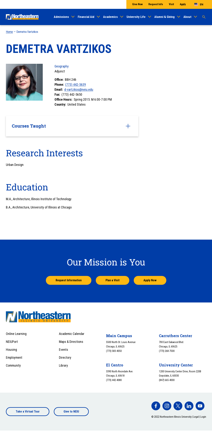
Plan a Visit (113, 280)
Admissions (61, 17)
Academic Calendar (71, 334)
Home (9, 32)
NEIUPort (12, 342)
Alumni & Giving (164, 17)
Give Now (137, 4)
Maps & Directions (71, 342)
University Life (136, 17)
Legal (196, 416)
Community (13, 365)
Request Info (155, 4)
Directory (65, 357)
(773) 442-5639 (75, 84)
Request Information (69, 280)
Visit (171, 4)
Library (63, 365)
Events (63, 350)
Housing (11, 350)
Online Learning (16, 334)
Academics (110, 17)
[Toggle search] (204, 17)
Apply (183, 4)
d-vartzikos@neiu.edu (78, 89)
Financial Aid (86, 17)
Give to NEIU (71, 411)
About (187, 17)
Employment (14, 357)
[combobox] (199, 4)
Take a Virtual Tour (28, 411)
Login (203, 416)
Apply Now (150, 280)
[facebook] (155, 405)
